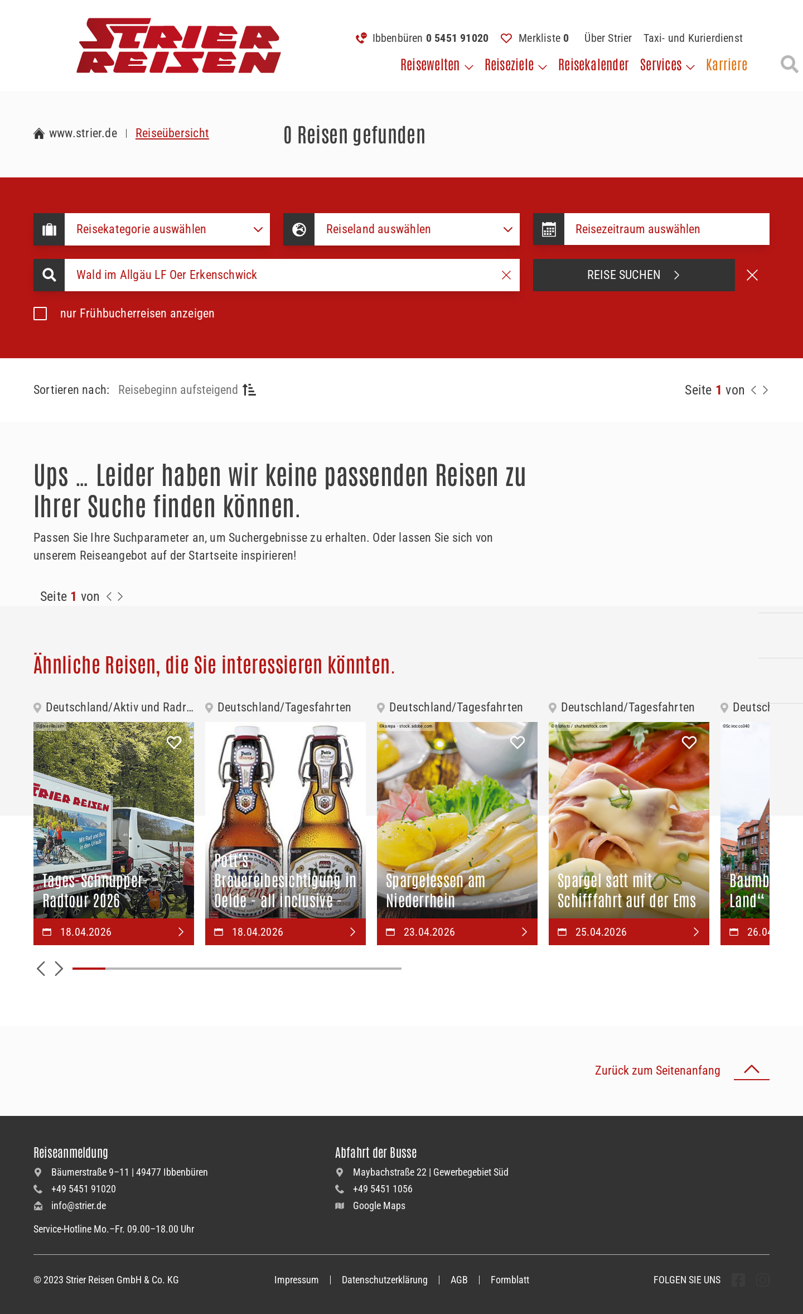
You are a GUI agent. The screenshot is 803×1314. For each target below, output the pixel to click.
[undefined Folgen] (738, 1280)
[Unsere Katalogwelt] (780, 680)
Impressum (296, 1280)
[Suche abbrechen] (752, 275)
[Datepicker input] (667, 229)
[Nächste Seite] (765, 390)
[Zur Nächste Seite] (120, 596)
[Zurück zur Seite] (753, 390)
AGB (459, 1280)
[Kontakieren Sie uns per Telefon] (780, 590)
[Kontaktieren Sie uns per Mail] (780, 635)
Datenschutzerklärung (385, 1280)
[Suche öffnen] (790, 64)
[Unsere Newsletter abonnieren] (780, 726)
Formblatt (510, 1280)
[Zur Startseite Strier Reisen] (75, 133)
